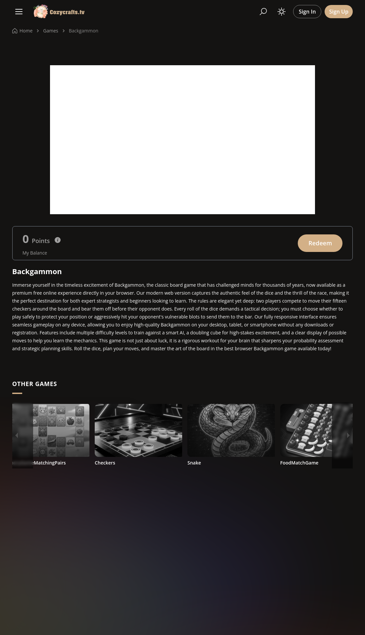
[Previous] (16, 435)
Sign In (307, 11)
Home (22, 30)
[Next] (348, 435)
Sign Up (338, 11)
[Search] (263, 11)
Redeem (320, 243)
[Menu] (19, 11)
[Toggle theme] (281, 11)
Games (50, 30)
